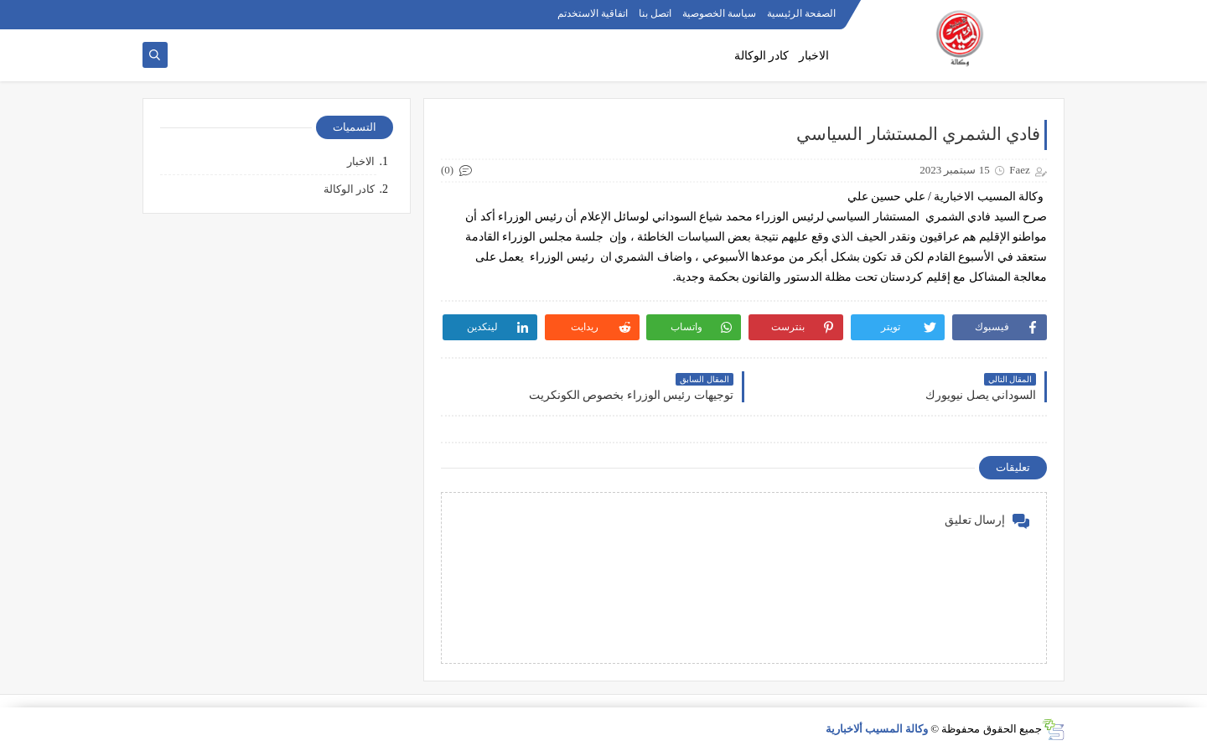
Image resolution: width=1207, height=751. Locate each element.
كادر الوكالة (762, 55)
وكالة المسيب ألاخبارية (877, 729)
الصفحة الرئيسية (801, 13)
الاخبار (814, 55)
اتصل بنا (655, 13)
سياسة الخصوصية (719, 13)
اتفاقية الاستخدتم (592, 13)
